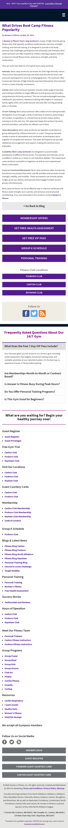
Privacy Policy (49, 788)
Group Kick (10, 664)
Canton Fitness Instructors (18, 640)
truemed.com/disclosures (34, 824)
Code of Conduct (13, 520)
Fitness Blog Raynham (16, 558)
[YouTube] (25, 743)
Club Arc (9, 672)
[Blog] (20, 743)
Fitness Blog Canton (15, 546)
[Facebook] (5, 743)
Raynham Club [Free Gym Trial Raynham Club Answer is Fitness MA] (12, 460)
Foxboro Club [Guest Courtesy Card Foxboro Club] (11, 496)
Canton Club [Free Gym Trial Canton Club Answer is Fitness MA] (11, 452)
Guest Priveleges (13, 440)
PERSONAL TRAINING (34, 258)
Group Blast (10, 660)
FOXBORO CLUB (34, 276)
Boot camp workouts (21, 151)
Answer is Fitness (12, 35)
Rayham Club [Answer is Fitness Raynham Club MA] (11, 480)
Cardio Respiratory (14, 700)
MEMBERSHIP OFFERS (34, 218)
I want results (11, 704)
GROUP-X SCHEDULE (34, 248)
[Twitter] (12, 743)
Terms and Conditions (33, 788)
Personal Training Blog (16, 562)
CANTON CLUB (34, 284)
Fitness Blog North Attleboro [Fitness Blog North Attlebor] (19, 554)
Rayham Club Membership (18, 516)
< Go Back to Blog (34, 206)
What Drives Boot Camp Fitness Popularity (27, 27)
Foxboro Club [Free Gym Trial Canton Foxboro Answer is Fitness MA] (11, 456)
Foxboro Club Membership (18, 512)
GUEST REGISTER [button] (34, 758)
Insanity (9, 684)
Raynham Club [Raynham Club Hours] (12, 622)
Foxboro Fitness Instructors (18, 644)
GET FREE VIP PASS (34, 238)
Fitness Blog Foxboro (15, 550)
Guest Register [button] (12, 436)
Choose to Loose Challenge (18, 566)
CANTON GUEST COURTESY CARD (34, 774)
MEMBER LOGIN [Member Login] (34, 750)
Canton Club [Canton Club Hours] (11, 614)
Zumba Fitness (12, 680)
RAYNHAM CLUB (34, 292)
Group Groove (11, 668)
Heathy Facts (11, 708)
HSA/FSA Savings (13, 717)
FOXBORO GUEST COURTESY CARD (34, 766)
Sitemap (60, 788)
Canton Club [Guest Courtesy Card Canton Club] (11, 492)
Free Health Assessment (16, 590)
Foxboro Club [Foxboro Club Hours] (11, 618)
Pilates (8, 676)
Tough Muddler (12, 570)
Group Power (11, 656)
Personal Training (13, 582)
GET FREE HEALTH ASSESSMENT (34, 228)
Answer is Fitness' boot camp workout (21, 41)
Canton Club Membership (17, 508)
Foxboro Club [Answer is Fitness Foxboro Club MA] (11, 476)
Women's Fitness (13, 586)
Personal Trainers (13, 636)
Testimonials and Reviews (17, 602)
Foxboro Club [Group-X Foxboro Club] (11, 534)
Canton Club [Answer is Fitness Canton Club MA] (11, 472)
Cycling (8, 688)
